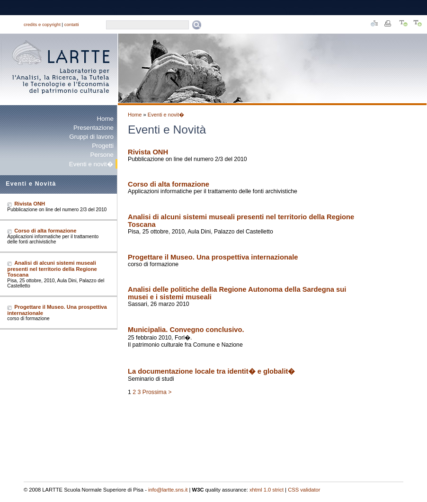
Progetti (103, 145)
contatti (71, 24)
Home (105, 118)
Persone (102, 154)
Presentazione (93, 127)
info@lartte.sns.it (168, 490)
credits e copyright (42, 24)
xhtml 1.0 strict (266, 490)
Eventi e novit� (166, 114)
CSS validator (304, 490)
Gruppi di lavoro (91, 136)
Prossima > (157, 392)
